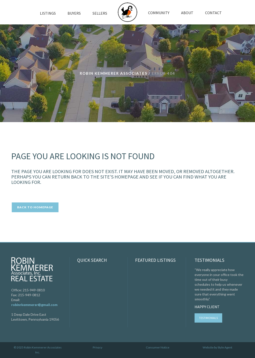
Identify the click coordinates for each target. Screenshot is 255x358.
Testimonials (208, 318)
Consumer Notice (157, 347)
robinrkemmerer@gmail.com (34, 305)
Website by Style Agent (217, 347)
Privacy (97, 347)
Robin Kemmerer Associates (113, 73)
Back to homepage (35, 207)
